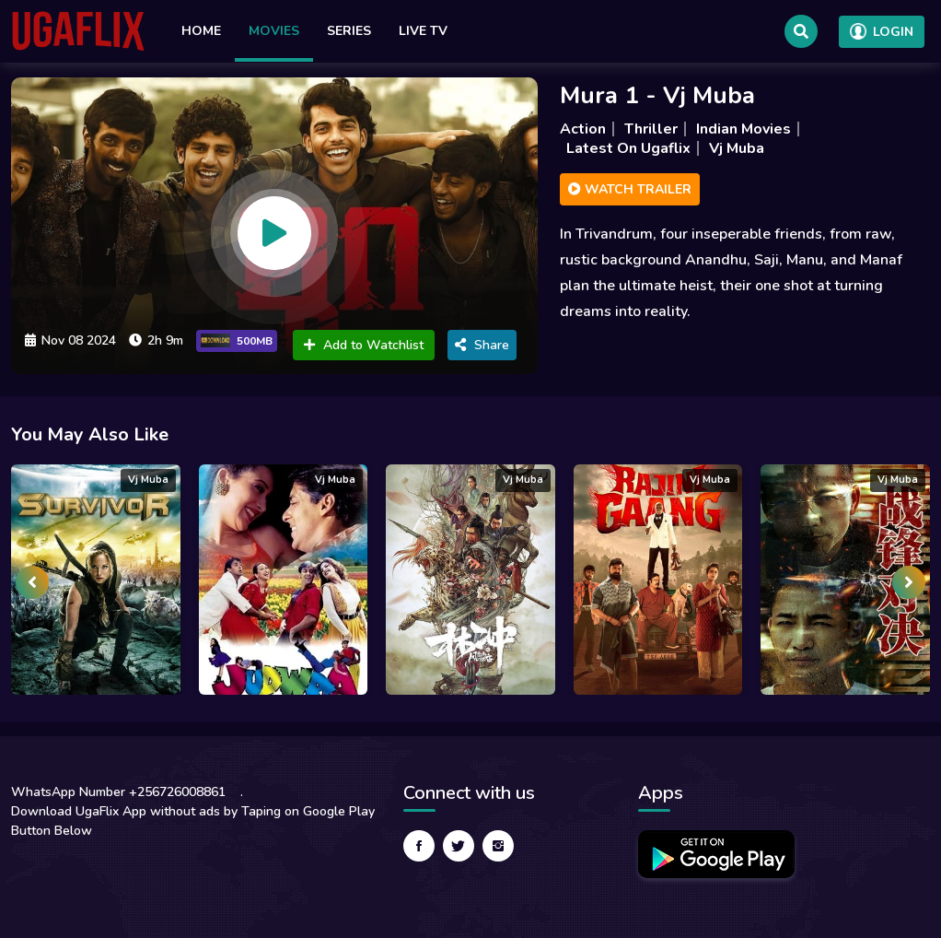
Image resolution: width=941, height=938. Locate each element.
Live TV (423, 31)
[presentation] (32, 582)
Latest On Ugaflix (628, 148)
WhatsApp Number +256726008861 (118, 792)
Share (482, 345)
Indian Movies (743, 129)
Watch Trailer (629, 189)
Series (349, 31)
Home (201, 31)
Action (583, 129)
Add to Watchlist (364, 345)
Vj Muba (736, 148)
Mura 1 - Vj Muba (657, 95)
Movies (274, 31)
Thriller (651, 129)
